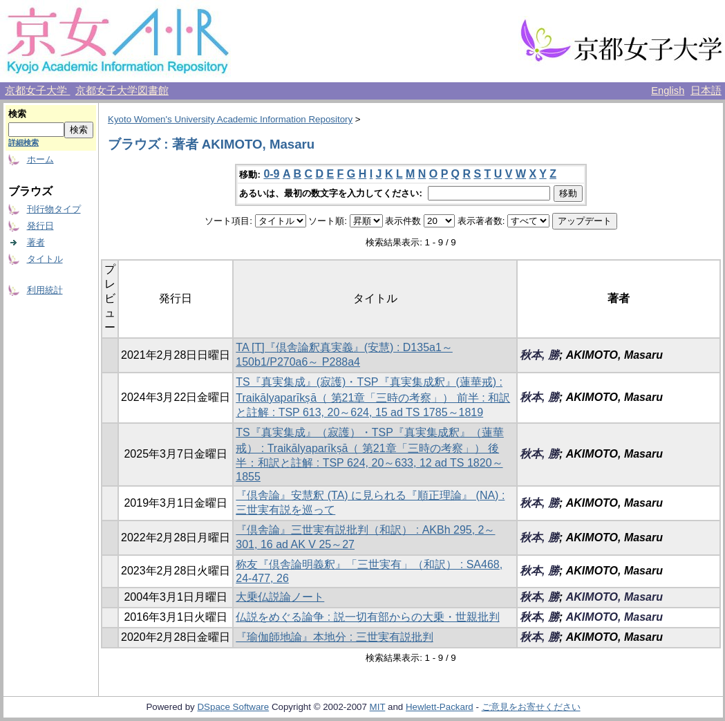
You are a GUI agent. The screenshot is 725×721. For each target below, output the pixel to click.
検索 (17, 114)
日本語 (706, 90)
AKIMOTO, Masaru (614, 597)
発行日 (40, 226)
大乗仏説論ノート (280, 597)
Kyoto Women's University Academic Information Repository (230, 119)
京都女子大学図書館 (122, 90)
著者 (36, 242)
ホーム (40, 159)
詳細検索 (23, 142)
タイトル (45, 259)
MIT (378, 707)
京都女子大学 (37, 90)
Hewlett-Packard (439, 707)
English (667, 90)
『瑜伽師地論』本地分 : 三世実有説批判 (334, 637)
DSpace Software (233, 707)
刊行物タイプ (54, 209)
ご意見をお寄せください (531, 707)
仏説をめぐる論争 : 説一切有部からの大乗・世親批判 (367, 617)
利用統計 (45, 290)
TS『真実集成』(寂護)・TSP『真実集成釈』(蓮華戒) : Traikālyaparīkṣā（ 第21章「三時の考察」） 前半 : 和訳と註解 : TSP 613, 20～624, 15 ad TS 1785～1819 (373, 397)
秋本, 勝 (539, 355)
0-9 (271, 174)
